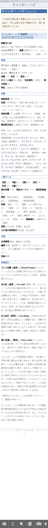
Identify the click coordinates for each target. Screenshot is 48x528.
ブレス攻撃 (15, 114)
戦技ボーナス (22, 190)
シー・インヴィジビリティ (19, 130)
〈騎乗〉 (11, 208)
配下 (13, 368)
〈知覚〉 (38, 54)
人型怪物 (32, 47)
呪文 (17, 319)
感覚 (21, 50)
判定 (32, 331)
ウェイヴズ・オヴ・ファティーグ (25, 160)
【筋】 (4, 182)
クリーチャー (7, 275)
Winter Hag (31, 11)
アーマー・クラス (9, 65)
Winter (31, 34)
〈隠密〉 (24, 204)
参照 (36, 167)
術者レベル (21, 125)
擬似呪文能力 (7, 125)
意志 (22, 76)
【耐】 (25, 182)
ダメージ (28, 275)
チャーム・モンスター (15, 156)
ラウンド (31, 117)
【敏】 (14, 69)
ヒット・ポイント (9, 73)
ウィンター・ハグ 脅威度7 (14, 34)
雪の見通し (27, 54)
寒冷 (12, 241)
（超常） (15, 268)
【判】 (4, 186)
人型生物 (38, 364)
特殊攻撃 (5, 114)
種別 (38, 249)
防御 (3, 60)
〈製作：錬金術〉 (30, 212)
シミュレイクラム (27, 409)
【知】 (35, 182)
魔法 (20, 80)
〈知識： (19, 215)
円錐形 (37, 114)
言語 (3, 226)
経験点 (4, 43)
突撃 (11, 331)
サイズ (22, 47)
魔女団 (17, 249)
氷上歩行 (30, 230)
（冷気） (40, 47)
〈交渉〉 (24, 208)
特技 (3, 197)
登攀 (40, 319)
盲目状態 (19, 117)
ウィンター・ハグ (13, 11)
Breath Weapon (28, 268)
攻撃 (3, 93)
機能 (24, 299)
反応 (13, 76)
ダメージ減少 (7, 80)
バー (35, 416)
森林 (18, 241)
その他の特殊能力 (9, 230)
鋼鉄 (5, 295)
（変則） (13, 316)
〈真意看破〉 (10, 212)
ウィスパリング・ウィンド (25, 138)
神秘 (26, 215)
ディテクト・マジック (32, 141)
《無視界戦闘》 (29, 201)
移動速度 (5, 99)
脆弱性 (25, 87)
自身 (21, 152)
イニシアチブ (7, 50)
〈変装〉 (15, 219)
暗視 (26, 50)
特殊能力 (5, 262)
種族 (28, 219)
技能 (3, 204)
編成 (3, 245)
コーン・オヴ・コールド (12, 306)
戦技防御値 (41, 190)
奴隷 (32, 386)
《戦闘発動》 (13, 201)
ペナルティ (22, 327)
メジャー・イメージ (19, 149)
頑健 (3, 76)
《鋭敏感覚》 (28, 197)
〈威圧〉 (10, 204)
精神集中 (35, 125)
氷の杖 (29, 167)
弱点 (3, 87)
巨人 (26, 226)
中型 (17, 47)
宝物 (3, 256)
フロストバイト (26, 145)
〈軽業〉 (26, 331)
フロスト (13, 102)
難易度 (10, 121)
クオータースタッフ (28, 102)
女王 (26, 368)
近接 (3, 102)
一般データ (6, 177)
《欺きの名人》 (13, 197)
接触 (24, 65)
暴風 (36, 171)
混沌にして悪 (7, 47)
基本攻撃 (5, 190)
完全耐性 (29, 80)
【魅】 (14, 186)
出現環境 (5, 241)
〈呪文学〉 (39, 208)
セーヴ (33, 271)
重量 (7, 399)
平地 (28, 241)
